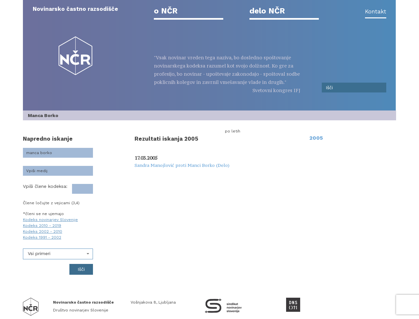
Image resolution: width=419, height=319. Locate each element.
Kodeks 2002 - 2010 (42, 231)
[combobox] (58, 254)
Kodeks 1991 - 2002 (42, 237)
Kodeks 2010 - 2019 (42, 225)
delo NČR (267, 10)
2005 (316, 138)
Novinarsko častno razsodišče (75, 9)
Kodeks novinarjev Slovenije (50, 219)
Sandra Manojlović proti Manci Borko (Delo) (182, 165)
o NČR (165, 10)
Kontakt (375, 11)
